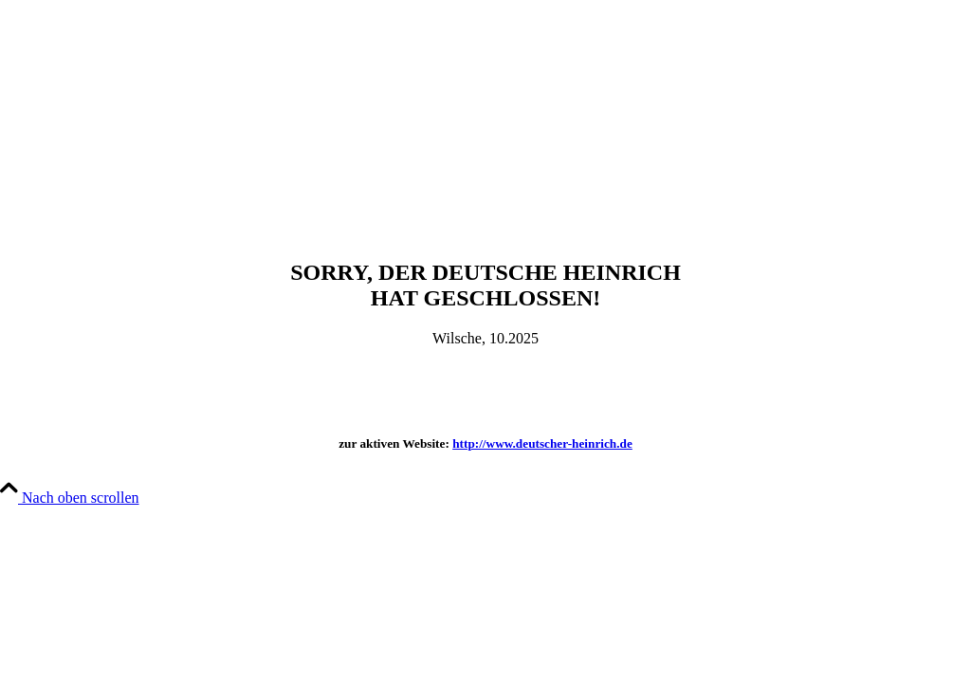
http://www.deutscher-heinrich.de (542, 443)
